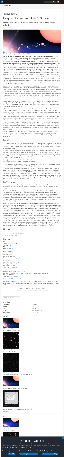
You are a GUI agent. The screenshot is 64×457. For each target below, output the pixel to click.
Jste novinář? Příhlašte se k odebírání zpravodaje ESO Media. (32, 290)
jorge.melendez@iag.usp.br (13, 258)
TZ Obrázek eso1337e (8, 408)
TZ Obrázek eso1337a (8, 328)
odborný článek (11, 232)
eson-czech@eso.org (12, 276)
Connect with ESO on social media (12, 279)
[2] (38, 86)
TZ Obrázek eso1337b (8, 349)
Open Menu (6, 6)
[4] (20, 129)
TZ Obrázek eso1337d (8, 387)
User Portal (53, 2)
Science (47, 2)
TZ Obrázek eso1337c (8, 373)
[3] (32, 119)
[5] (9, 136)
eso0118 (5, 161)
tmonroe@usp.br (11, 248)
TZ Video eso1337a (7, 428)
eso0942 (56, 160)
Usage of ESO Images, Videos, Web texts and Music (32, 288)
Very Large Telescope (37, 310)
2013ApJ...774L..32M (37, 312)
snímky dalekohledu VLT (13, 235)
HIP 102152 (35, 306)
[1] (57, 74)
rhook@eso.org (10, 269)
